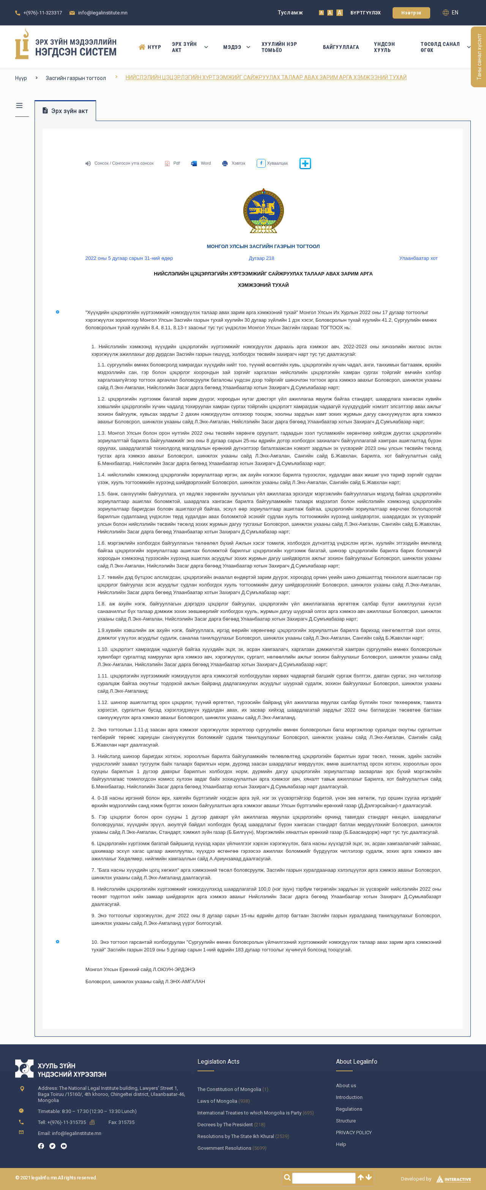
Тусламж (290, 12)
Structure (346, 1121)
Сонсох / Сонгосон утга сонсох (119, 163)
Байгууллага (341, 47)
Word (201, 163)
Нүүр (148, 47)
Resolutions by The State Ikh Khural (235, 1136)
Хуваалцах (272, 163)
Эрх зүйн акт (190, 47)
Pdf (172, 163)
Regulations (349, 1109)
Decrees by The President (225, 1124)
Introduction (349, 1097)
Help (341, 1144)
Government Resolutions (224, 1148)
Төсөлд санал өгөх (446, 47)
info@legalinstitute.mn (103, 13)
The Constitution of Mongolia (229, 1089)
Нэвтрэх (411, 13)
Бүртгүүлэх (365, 13)
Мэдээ (234, 47)
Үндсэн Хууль (384, 47)
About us (346, 1085)
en (450, 12)
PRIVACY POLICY (354, 1132)
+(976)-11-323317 (43, 13)
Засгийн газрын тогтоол (76, 78)
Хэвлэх (233, 163)
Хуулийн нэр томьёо (279, 47)
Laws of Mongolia (217, 1101)
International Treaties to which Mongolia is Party (249, 1113)
